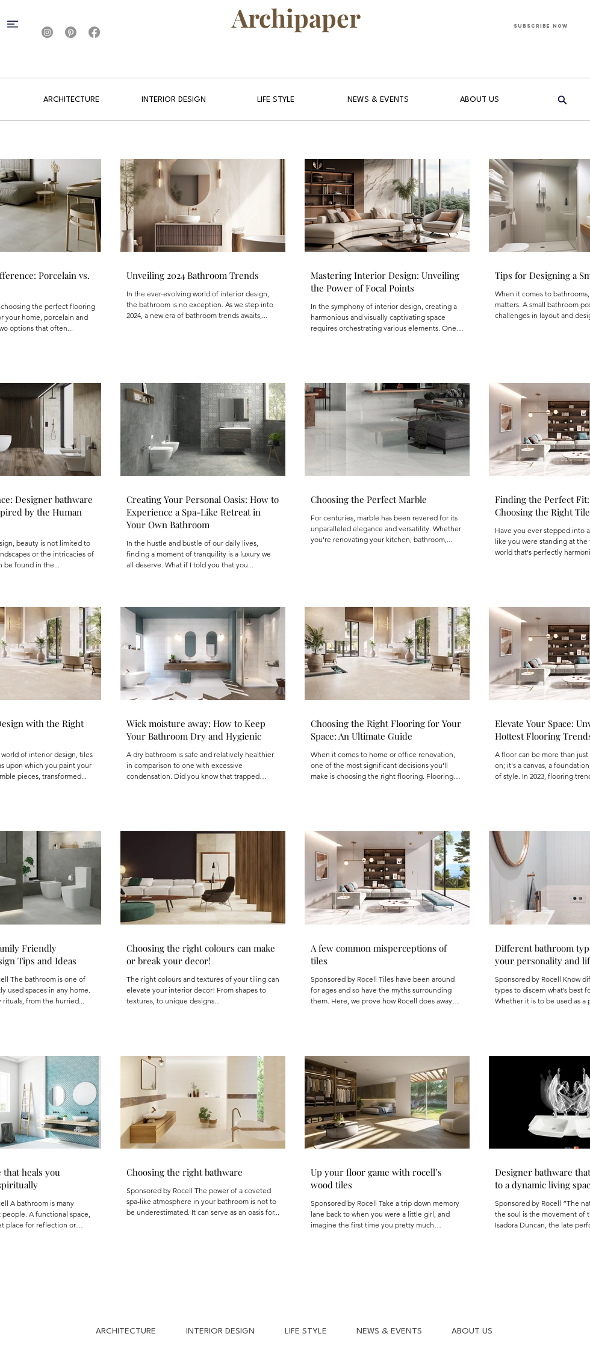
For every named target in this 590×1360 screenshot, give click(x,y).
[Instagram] (47, 32)
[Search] (562, 100)
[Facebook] (94, 32)
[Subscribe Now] (540, 26)
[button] (17, 24)
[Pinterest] (70, 32)
